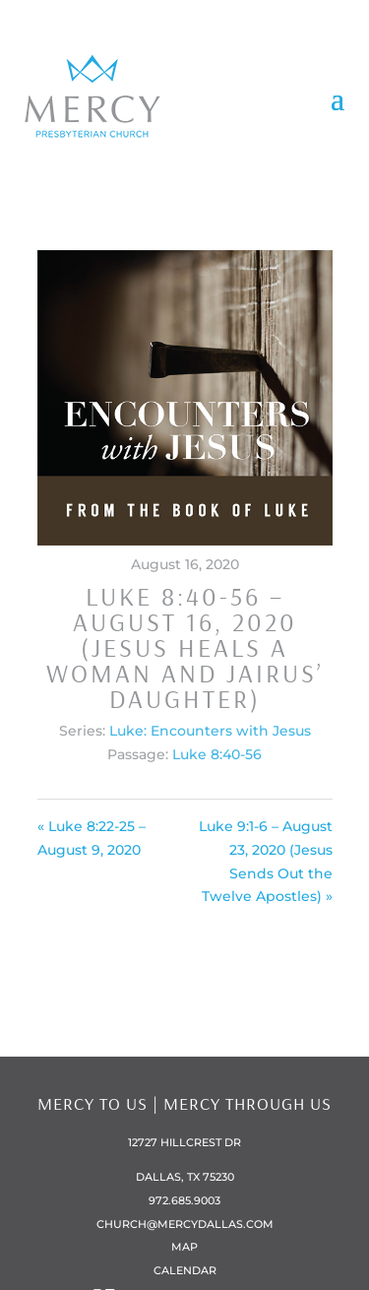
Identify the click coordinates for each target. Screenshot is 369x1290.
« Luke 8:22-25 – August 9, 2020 (91, 838)
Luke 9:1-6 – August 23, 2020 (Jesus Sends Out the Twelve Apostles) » (266, 861)
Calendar (185, 1270)
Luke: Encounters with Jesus (210, 731)
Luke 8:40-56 (217, 754)
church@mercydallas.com (185, 1224)
